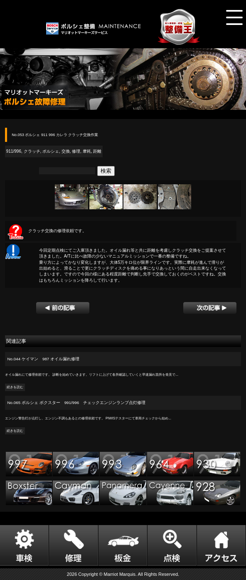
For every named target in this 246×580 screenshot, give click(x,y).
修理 (76, 151)
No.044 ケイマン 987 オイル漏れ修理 (43, 359)
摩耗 (87, 151)
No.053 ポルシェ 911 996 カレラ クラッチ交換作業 (55, 135)
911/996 (13, 151)
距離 (97, 151)
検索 (106, 171)
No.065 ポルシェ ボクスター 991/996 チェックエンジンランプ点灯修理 (76, 402)
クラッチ (32, 151)
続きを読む (15, 387)
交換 (65, 151)
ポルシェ (50, 151)
